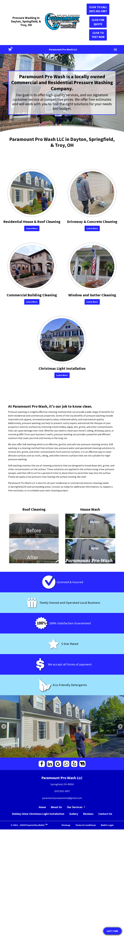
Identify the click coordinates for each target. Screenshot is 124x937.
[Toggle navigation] (115, 49)
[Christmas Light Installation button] (62, 340)
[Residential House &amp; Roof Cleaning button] (31, 193)
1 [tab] (57, 754)
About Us (56, 807)
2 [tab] (62, 754)
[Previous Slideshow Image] (3, 726)
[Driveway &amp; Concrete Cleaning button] (92, 193)
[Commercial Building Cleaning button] (31, 266)
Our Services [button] (75, 807)
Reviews (88, 814)
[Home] (62, 22)
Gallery (73, 814)
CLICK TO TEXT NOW (98, 35)
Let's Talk (112, 930)
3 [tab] (66, 754)
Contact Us (105, 814)
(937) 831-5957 (62, 791)
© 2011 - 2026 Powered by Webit (29, 824)
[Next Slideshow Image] (120, 726)
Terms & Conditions (85, 825)
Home (42, 807)
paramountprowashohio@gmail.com (62, 798)
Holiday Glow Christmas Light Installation (38, 814)
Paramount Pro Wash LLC (63, 49)
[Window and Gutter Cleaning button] (92, 266)
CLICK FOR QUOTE (98, 22)
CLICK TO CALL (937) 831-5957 (98, 9)
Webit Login (107, 825)
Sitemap (65, 825)
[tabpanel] (62, 726)
